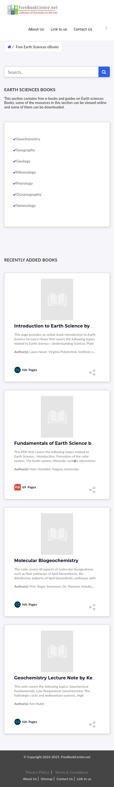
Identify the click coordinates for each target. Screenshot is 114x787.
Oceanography (28, 194)
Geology (23, 161)
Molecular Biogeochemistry (46, 560)
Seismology (26, 205)
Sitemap (47, 779)
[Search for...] (51, 72)
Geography (25, 150)
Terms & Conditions (71, 772)
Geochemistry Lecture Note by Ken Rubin (62, 678)
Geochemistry (28, 138)
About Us (36, 29)
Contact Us (83, 29)
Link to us (59, 29)
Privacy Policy (37, 772)
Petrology (24, 183)
